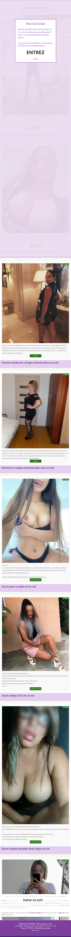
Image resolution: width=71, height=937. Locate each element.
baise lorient (21, 896)
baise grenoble (6, 907)
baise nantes (44, 905)
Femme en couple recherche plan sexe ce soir (28, 467)
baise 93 (24, 907)
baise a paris (65, 905)
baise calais (10, 900)
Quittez (35, 58)
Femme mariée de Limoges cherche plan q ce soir (30, 362)
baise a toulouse (58, 900)
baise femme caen (55, 905)
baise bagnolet (49, 896)
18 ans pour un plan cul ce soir (19, 586)
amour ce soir (19, 900)
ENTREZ (35, 52)
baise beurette (30, 896)
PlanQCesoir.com (43, 928)
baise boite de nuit (7, 905)
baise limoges (40, 896)
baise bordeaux (65, 903)
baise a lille (35, 905)
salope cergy (13, 896)
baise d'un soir (25, 903)
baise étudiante (16, 907)
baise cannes (40, 903)
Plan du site (35, 930)
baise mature (17, 905)
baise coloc (57, 896)
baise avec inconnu (14, 903)
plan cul (61, 913)
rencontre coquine (35, 913)
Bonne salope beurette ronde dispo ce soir (26, 848)
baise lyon (33, 903)
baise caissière (48, 900)
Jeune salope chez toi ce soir (18, 695)
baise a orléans (27, 905)
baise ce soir (33, 900)
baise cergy (4, 896)
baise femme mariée (52, 903)
